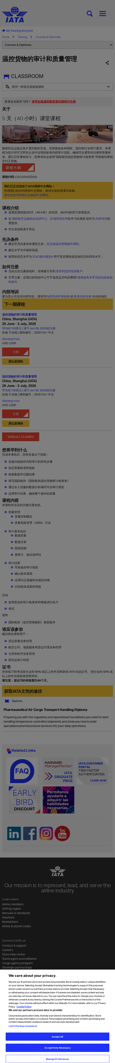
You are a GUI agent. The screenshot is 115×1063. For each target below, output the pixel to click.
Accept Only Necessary (57, 1053)
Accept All (57, 1042)
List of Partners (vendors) (23, 1032)
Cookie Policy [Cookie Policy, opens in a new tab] (23, 1012)
